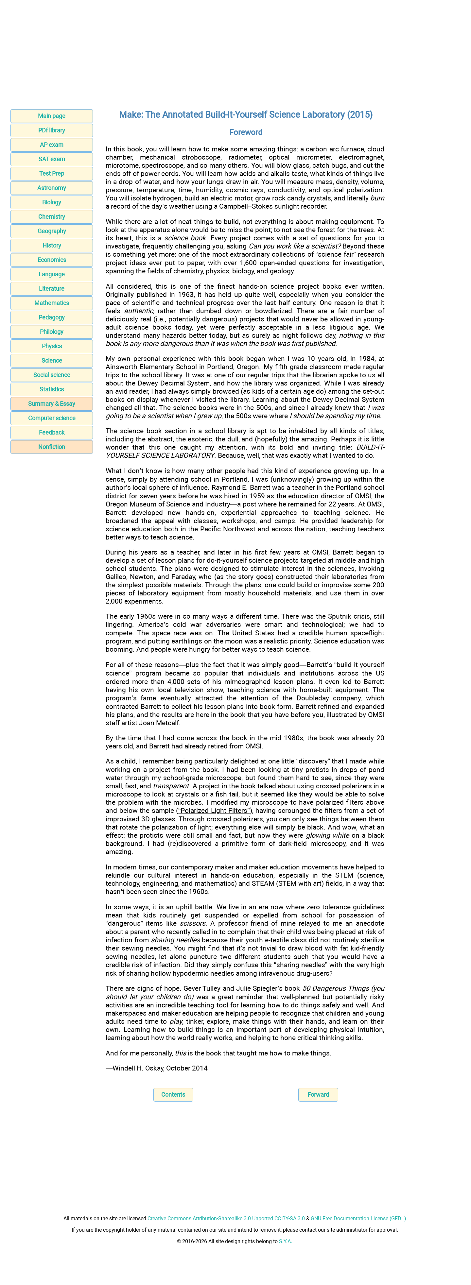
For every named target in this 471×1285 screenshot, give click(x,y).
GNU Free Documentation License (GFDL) (358, 1218)
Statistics (52, 389)
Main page (51, 115)
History (52, 245)
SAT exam (52, 159)
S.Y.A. (285, 1241)
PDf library (51, 130)
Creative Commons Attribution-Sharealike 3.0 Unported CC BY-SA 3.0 (226, 1218)
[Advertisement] (235, 56)
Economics (52, 259)
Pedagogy (52, 317)
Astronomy (51, 187)
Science (52, 360)
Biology (51, 202)
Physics (52, 346)
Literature (51, 288)
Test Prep (51, 173)
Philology (51, 331)
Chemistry (51, 216)
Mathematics (51, 303)
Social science (51, 374)
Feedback (51, 432)
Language (52, 274)
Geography (52, 231)
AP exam (51, 144)
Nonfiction (51, 446)
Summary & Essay (51, 403)
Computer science (52, 418)
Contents (173, 1094)
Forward (318, 1094)
